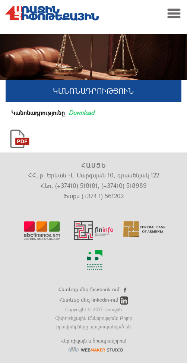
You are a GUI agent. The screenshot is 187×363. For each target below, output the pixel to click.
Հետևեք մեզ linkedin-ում (93, 299)
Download (81, 112)
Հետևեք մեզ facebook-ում (93, 289)
